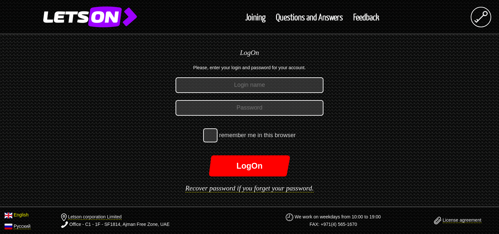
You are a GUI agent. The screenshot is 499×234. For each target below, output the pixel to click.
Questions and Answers (309, 16)
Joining (255, 16)
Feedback (366, 16)
